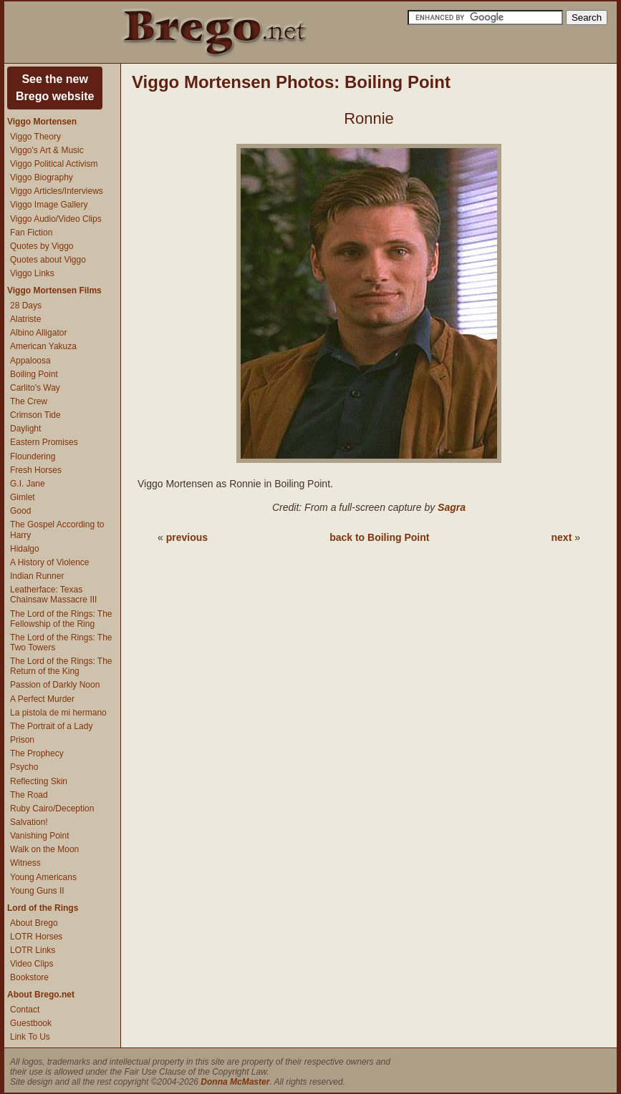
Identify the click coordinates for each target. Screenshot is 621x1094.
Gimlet (22, 497)
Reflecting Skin (38, 781)
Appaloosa (30, 361)
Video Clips (31, 964)
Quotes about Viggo (48, 260)
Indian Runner (37, 576)
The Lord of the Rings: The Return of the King (61, 666)
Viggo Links (32, 273)
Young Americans (43, 877)
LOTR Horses (36, 937)
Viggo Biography (41, 177)
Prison (22, 740)
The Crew (28, 401)
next (562, 537)
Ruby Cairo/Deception (52, 809)
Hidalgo (24, 549)
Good (20, 511)
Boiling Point (34, 374)
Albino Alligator (38, 333)
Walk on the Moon (44, 849)
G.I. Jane (27, 484)
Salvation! (29, 822)
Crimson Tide (35, 415)
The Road (29, 795)
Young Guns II (37, 891)
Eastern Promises (44, 442)
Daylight (25, 429)
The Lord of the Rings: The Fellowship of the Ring (61, 619)
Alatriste (25, 319)
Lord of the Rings (42, 908)
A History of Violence (50, 562)
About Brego (34, 923)
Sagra (452, 507)
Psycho (24, 767)
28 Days (26, 306)
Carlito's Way (35, 388)
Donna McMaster (235, 1082)
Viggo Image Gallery (49, 205)
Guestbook (31, 1023)
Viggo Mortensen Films (54, 290)
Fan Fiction (31, 233)
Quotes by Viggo (42, 246)
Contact (24, 1010)
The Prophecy (37, 753)
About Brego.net (40, 995)
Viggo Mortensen (42, 122)
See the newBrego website (55, 87)
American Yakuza (43, 346)
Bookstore (29, 977)
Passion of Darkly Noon (55, 685)
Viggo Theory (35, 137)
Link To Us (30, 1037)
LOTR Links (32, 950)
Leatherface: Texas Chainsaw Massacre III (53, 595)
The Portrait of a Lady (51, 726)
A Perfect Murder (42, 699)
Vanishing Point (39, 836)
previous (187, 537)
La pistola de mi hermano (58, 713)
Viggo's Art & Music (47, 150)
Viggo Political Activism (54, 164)
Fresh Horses (36, 470)
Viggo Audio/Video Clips (56, 219)
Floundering (32, 456)
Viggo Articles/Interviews (56, 191)
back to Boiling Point (379, 537)
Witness (25, 863)
